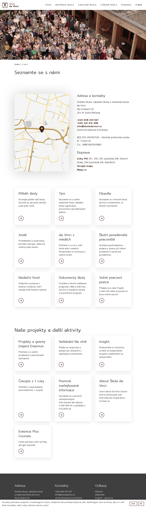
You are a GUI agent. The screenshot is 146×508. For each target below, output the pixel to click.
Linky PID (82, 158)
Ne (141, 504)
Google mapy (85, 166)
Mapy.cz (82, 169)
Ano (133, 504)
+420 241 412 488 (87, 123)
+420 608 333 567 (88, 120)
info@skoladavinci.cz (89, 126)
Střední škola (108, 5)
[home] (10, 5)
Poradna (126, 5)
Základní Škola (87, 5)
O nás (138, 5)
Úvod (48, 5)
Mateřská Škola (64, 5)
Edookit (99, 491)
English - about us (104, 498)
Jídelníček (100, 494)
